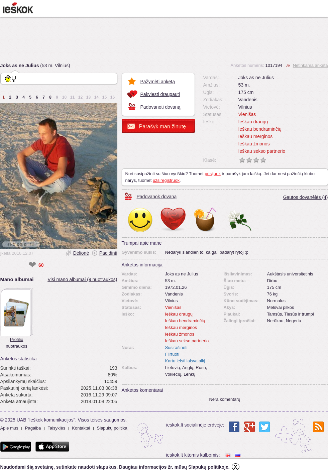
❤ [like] (32, 265)
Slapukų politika (112, 428)
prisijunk (213, 173)
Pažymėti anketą (157, 81)
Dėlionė (81, 253)
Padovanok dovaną (157, 196)
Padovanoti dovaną (160, 107)
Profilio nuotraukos (16, 343)
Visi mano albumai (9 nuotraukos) (82, 279)
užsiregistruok (166, 180)
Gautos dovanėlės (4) (305, 197)
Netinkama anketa (310, 65)
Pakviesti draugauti (160, 94)
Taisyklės (56, 428)
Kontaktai (81, 428)
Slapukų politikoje (208, 467)
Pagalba (33, 428)
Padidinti (108, 253)
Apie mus (9, 428)
